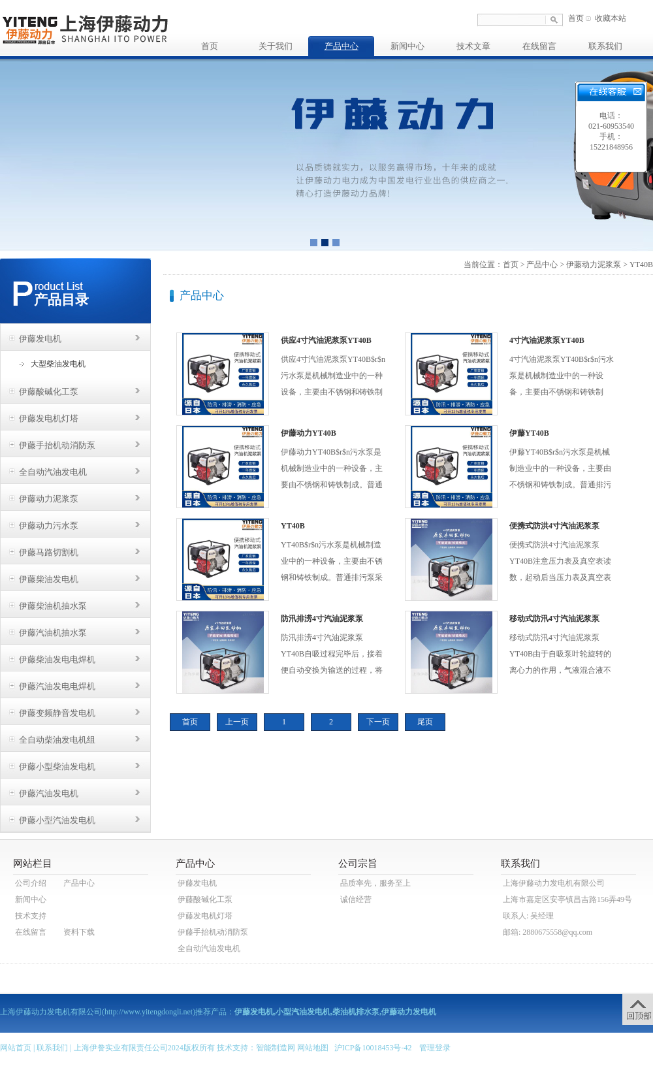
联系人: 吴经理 (528, 915)
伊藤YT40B (529, 433)
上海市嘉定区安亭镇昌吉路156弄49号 (567, 899)
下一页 (378, 721)
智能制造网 (275, 1047)
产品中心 (341, 46)
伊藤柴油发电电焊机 (57, 659)
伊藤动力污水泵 (48, 525)
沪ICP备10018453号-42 (373, 1047)
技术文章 (473, 46)
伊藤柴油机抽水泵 (53, 606)
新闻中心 (407, 46)
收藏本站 (610, 18)
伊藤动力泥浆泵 (48, 499)
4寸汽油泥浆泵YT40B (546, 340)
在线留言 (539, 46)
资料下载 (79, 932)
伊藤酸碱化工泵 (48, 391)
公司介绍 (30, 883)
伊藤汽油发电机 (48, 793)
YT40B (293, 525)
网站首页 (15, 1047)
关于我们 (276, 46)
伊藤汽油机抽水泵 (53, 633)
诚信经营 (356, 899)
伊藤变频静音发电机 (57, 713)
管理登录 (435, 1047)
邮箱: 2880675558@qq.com (547, 932)
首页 (576, 18)
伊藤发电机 (40, 339)
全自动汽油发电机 (53, 472)
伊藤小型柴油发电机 (57, 766)
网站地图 (312, 1047)
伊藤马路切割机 (48, 552)
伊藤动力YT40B (308, 433)
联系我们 (605, 46)
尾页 (425, 721)
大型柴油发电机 (58, 363)
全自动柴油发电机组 (57, 740)
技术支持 (30, 915)
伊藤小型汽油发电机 (57, 820)
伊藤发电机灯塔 (48, 418)
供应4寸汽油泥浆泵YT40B (326, 340)
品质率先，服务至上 (375, 883)
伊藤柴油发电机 (48, 579)
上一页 (237, 721)
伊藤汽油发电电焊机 (57, 686)
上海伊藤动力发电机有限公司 (554, 883)
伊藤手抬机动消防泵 (57, 445)
